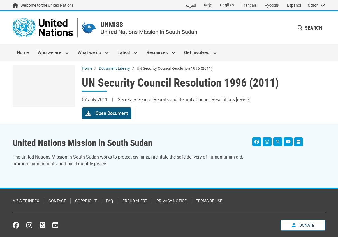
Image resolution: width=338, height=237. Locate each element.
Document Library (114, 68)
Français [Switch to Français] (249, 5)
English (227, 5)
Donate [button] (303, 225)
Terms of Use (209, 200)
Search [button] (310, 27)
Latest (125, 52)
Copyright (86, 200)
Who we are (51, 52)
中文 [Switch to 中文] (208, 5)
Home (23, 52)
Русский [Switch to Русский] (272, 5)
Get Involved (198, 52)
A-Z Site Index (26, 200)
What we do (91, 52)
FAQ (109, 200)
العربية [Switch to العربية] (190, 5)
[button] (106, 113)
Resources (159, 52)
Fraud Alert (134, 200)
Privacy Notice (171, 200)
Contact (57, 200)
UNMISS (112, 24)
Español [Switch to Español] (294, 5)
